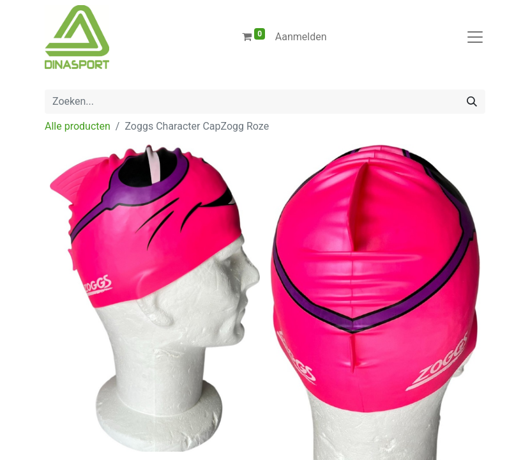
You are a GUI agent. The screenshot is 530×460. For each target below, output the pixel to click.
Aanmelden (301, 37)
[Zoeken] (471, 101)
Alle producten (77, 126)
